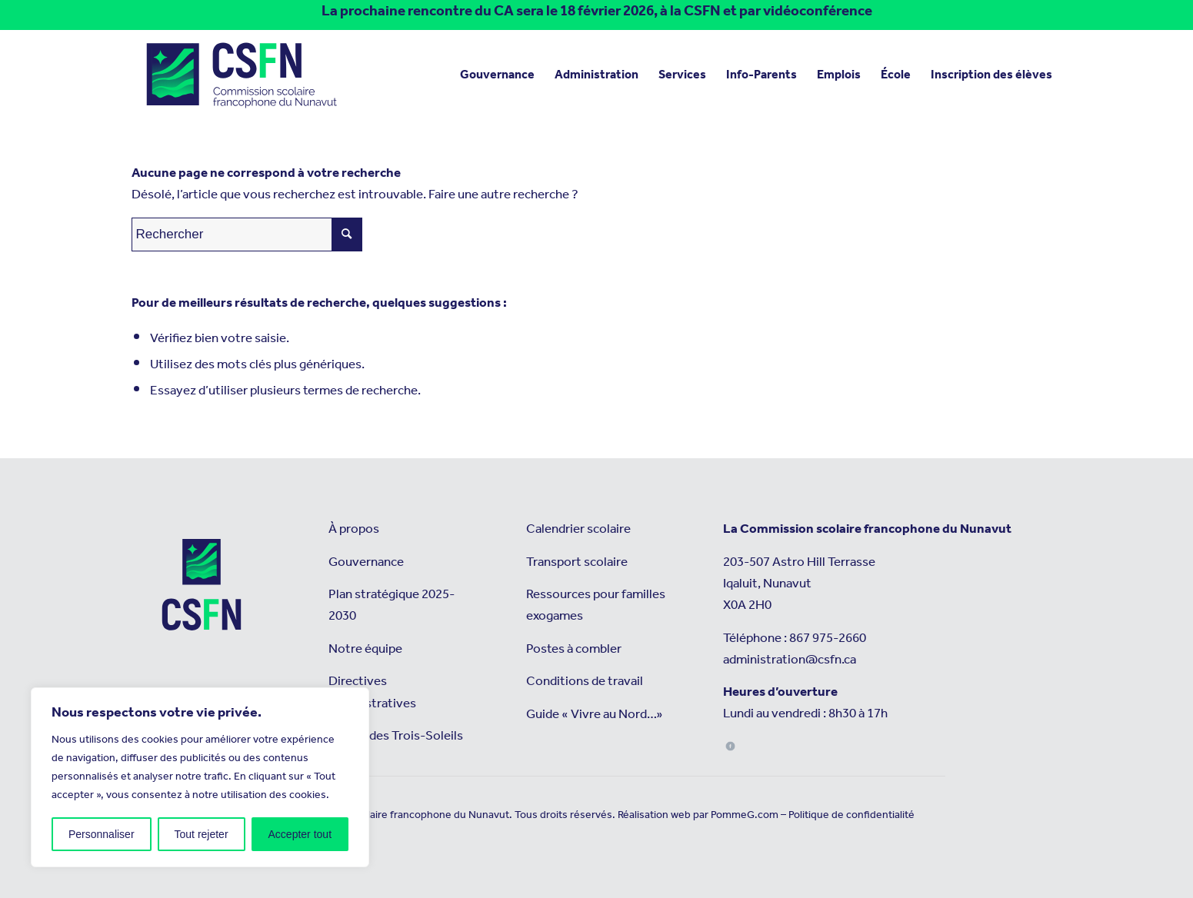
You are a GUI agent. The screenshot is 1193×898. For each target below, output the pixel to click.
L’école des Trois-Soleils (395, 736)
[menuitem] (497, 75)
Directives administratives (372, 692)
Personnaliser (101, 834)
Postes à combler (573, 649)
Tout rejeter (201, 834)
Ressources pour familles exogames (595, 605)
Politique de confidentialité (851, 815)
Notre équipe (365, 649)
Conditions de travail (584, 681)
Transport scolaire (577, 562)
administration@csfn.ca (789, 660)
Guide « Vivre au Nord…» (594, 714)
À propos (353, 529)
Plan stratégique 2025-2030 (391, 605)
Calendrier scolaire (578, 529)
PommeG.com (744, 815)
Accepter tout (300, 834)
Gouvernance (366, 562)
